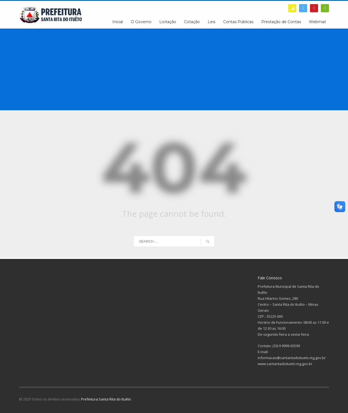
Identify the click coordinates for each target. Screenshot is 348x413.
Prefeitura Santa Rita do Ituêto (106, 399)
